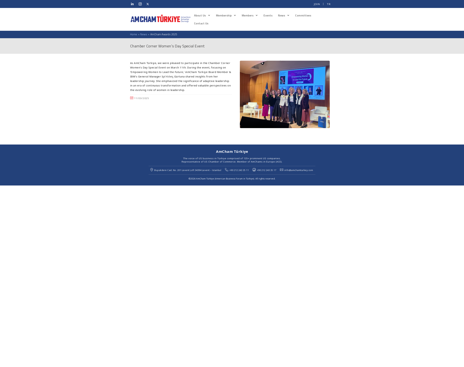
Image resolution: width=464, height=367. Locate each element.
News (284, 15)
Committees (303, 15)
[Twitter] (149, 4)
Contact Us (201, 23)
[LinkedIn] (133, 4)
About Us (202, 15)
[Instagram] (141, 4)
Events (268, 15)
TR (328, 4)
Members (250, 15)
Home (133, 34)
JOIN (317, 4)
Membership (226, 15)
